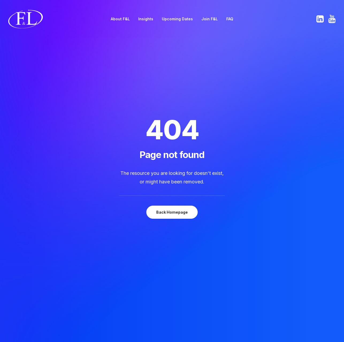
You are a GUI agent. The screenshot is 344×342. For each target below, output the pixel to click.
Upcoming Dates (177, 19)
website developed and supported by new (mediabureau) (278, 329)
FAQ (229, 19)
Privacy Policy (214, 260)
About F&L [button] (120, 19)
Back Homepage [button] (172, 137)
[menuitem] (120, 19)
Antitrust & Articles (219, 253)
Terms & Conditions (220, 267)
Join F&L (209, 19)
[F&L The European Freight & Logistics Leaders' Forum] (25, 19)
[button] (320, 19)
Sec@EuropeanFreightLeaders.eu (308, 253)
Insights (145, 19)
